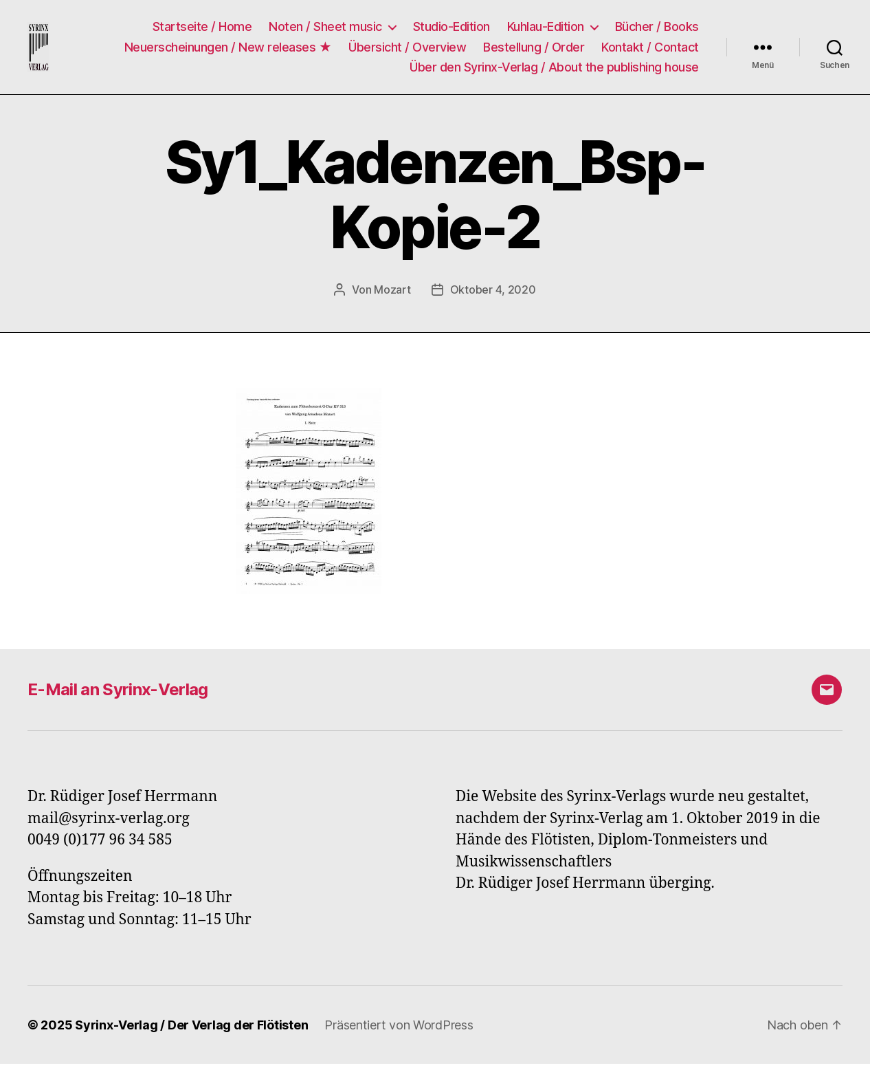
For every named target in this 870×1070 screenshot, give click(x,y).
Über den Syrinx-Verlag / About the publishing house (554, 70)
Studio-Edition (451, 30)
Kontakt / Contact (650, 50)
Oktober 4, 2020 (493, 296)
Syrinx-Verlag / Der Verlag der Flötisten (191, 1031)
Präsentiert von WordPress (398, 1031)
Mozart (392, 296)
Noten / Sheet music (325, 30)
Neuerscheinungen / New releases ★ (228, 50)
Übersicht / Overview (407, 50)
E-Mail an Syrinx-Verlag (117, 696)
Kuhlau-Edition (545, 30)
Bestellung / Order (533, 50)
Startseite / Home (202, 30)
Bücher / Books (657, 30)
